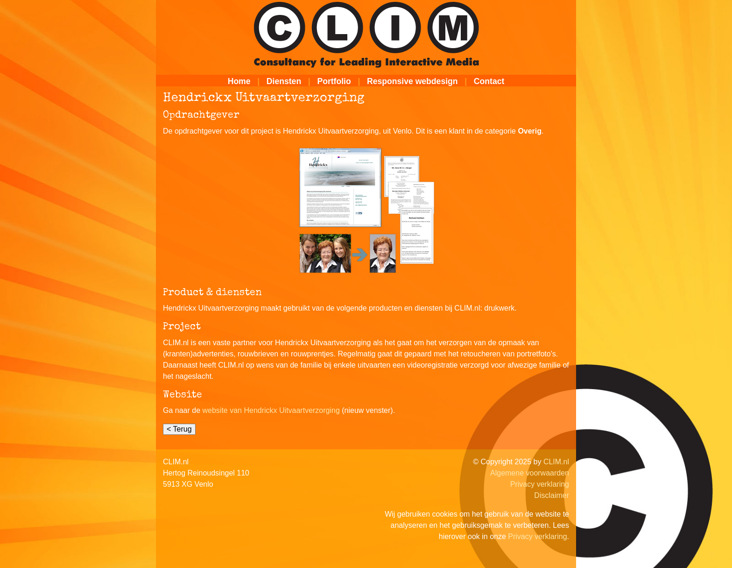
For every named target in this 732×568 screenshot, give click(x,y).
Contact (489, 81)
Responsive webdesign (412, 81)
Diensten (284, 81)
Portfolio (334, 81)
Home (239, 81)
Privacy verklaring (539, 484)
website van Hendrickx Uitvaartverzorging (271, 410)
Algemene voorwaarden (529, 473)
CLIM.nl (556, 462)
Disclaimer (551, 495)
